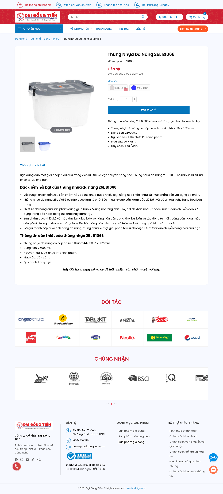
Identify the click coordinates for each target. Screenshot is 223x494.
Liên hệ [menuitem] (140, 29)
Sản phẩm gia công (131, 442)
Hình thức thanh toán (183, 431)
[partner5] (159, 319)
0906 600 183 (171, 17)
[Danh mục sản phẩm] (39, 28)
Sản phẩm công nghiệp (133, 436)
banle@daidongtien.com (88, 446)
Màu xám (118, 87)
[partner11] (159, 337)
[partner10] (127, 337)
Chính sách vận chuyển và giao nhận (187, 444)
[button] (111, 403)
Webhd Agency (136, 488)
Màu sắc (113, 81)
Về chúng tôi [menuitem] (79, 29)
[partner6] (192, 319)
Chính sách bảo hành (184, 436)
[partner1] (31, 319)
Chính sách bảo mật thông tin (187, 474)
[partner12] (192, 337)
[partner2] (63, 319)
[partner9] (95, 337)
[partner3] (95, 319)
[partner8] (63, 337)
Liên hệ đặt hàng (191, 29)
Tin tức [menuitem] (124, 29)
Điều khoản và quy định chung (185, 464)
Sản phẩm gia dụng (131, 431)
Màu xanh (139, 87)
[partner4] (127, 319)
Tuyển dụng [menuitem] (104, 29)
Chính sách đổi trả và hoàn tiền (187, 454)
